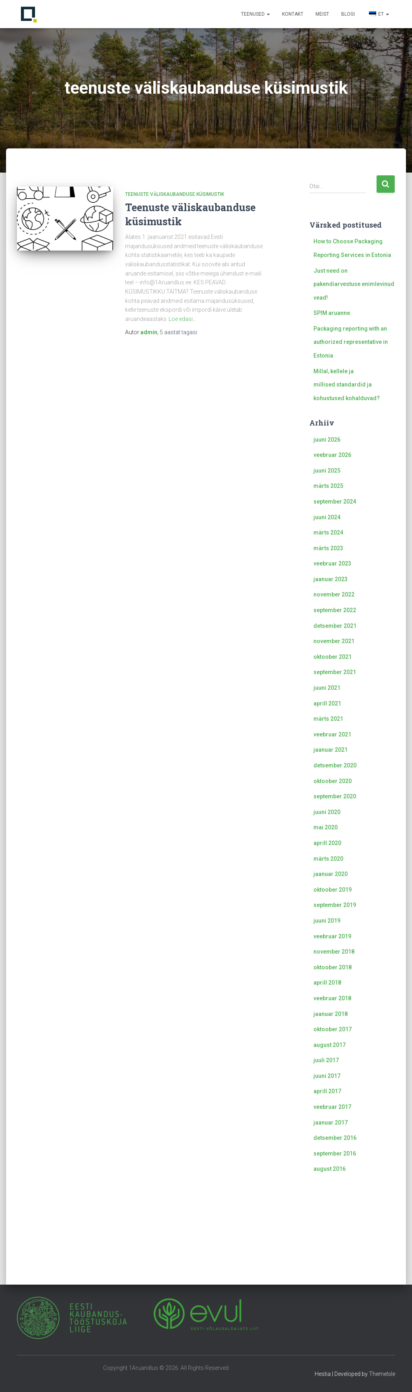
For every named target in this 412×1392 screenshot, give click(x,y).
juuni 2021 (326, 688)
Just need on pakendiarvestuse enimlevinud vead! (353, 284)
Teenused (255, 14)
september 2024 (334, 501)
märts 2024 (328, 532)
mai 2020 (325, 827)
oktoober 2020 (332, 781)
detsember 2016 (334, 1138)
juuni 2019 (326, 920)
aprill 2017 (327, 1091)
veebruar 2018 (332, 998)
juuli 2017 (326, 1060)
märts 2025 (328, 486)
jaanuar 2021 (330, 749)
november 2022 (333, 594)
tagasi (178, 332)
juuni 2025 (326, 470)
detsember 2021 (334, 626)
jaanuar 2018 (330, 1014)
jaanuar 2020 (330, 874)
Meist (322, 14)
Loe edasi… (182, 319)
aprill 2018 (327, 982)
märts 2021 (328, 719)
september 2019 (334, 905)
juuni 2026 (326, 439)
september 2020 (334, 796)
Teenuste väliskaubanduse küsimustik (174, 194)
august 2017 (329, 1045)
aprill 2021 (327, 703)
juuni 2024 (326, 517)
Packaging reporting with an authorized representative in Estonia (350, 342)
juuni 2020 (326, 812)
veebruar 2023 (332, 563)
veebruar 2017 (332, 1107)
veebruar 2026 (332, 455)
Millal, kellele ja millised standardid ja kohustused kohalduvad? (346, 384)
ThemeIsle (382, 1374)
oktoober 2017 (332, 1029)
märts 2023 (328, 548)
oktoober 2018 (332, 967)
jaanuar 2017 (330, 1122)
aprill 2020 (327, 843)
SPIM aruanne (331, 313)
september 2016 (334, 1153)
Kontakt (292, 14)
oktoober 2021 (332, 657)
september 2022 (334, 610)
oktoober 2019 (332, 889)
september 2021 (334, 672)
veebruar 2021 (332, 734)
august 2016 (329, 1169)
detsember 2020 (334, 765)
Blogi (348, 14)
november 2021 (333, 641)
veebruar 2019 (332, 936)
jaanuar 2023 (330, 579)
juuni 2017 (326, 1076)
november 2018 (333, 951)
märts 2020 (328, 858)
